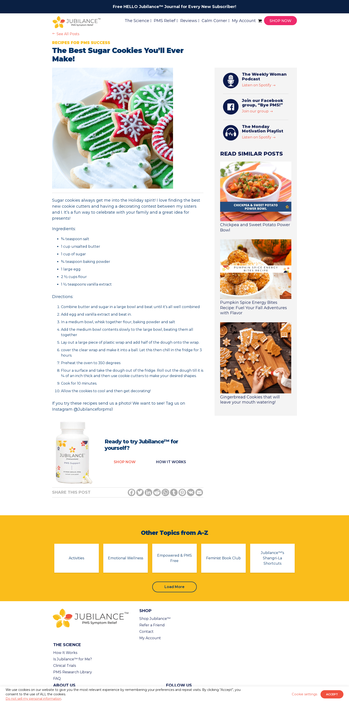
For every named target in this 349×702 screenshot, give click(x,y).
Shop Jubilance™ (154, 619)
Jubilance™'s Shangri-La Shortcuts (272, 558)
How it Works (171, 462)
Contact (146, 631)
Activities (76, 558)
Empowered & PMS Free (174, 558)
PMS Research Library (72, 672)
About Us (64, 685)
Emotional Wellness (125, 558)
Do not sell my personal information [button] (33, 699)
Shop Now (125, 462)
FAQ (57, 678)
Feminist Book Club (223, 558)
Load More (174, 587)
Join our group (257, 111)
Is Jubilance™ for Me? (72, 659)
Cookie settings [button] (304, 694)
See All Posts (65, 34)
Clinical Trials (64, 665)
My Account (150, 638)
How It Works (65, 653)
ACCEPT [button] (332, 694)
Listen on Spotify (259, 85)
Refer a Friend (152, 625)
